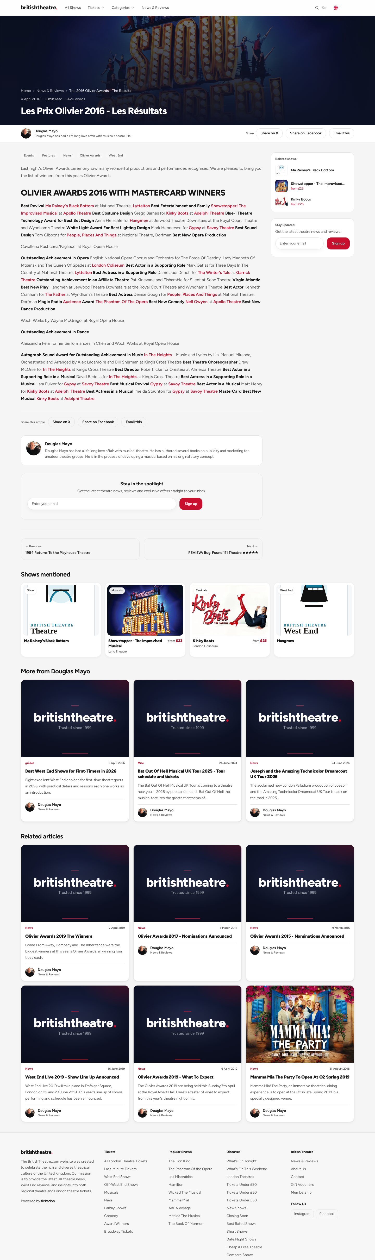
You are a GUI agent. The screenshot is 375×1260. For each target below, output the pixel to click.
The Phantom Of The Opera (122, 301)
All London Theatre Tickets (125, 1161)
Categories (123, 7)
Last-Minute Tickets (120, 1169)
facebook (327, 1214)
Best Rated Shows (242, 1223)
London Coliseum (108, 265)
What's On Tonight (242, 1161)
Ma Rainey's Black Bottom (69, 205)
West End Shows (118, 1177)
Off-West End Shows (121, 1184)
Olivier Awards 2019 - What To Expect (176, 1077)
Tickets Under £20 (242, 1184)
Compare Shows (240, 1255)
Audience (72, 301)
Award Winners (116, 1223)
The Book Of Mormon (185, 1223)
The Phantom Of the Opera (190, 1169)
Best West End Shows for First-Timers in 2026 (70, 771)
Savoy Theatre (220, 227)
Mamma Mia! (178, 1200)
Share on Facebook (306, 133)
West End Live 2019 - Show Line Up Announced (72, 1077)
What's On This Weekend (247, 1169)
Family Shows (115, 1208)
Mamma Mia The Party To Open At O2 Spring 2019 (299, 1077)
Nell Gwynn (196, 301)
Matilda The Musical (184, 1216)
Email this (342, 133)
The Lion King (179, 1161)
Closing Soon (237, 1216)
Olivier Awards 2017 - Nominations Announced (185, 936)
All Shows (73, 7)
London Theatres (240, 1177)
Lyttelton (141, 205)
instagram (302, 1214)
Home (26, 91)
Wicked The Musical (184, 1192)
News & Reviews (155, 7)
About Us (298, 1169)
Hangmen (139, 220)
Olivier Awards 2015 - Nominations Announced (297, 936)
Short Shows (237, 1231)
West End (286, 590)
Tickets (96, 7)
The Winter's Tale (214, 272)
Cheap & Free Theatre (244, 1247)
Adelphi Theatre (209, 213)
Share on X (269, 133)
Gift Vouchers (302, 1184)
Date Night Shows (241, 1239)
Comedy (111, 1216)
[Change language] (342, 7)
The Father (55, 294)
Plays (108, 1200)
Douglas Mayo (58, 443)
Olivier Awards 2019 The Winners (58, 936)
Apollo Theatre (77, 213)
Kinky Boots (177, 213)
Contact (297, 1177)
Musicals (117, 590)
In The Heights (158, 354)
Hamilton (175, 1184)
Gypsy (195, 227)
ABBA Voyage (179, 1208)
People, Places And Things (91, 235)
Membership (301, 1192)
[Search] (320, 7)
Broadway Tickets (118, 1231)
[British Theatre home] (39, 8)
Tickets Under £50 (242, 1200)
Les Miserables (180, 1177)
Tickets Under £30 (242, 1192)
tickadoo (48, 1201)
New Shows (236, 1208)
